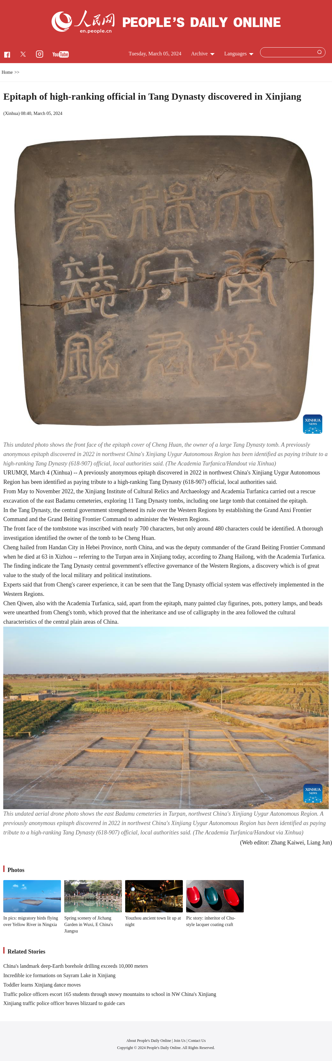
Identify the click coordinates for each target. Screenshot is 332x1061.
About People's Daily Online (148, 1040)
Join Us (180, 1040)
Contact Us (197, 1040)
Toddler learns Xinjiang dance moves (42, 985)
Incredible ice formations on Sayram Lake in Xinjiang (59, 975)
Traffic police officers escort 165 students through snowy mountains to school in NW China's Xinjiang (109, 994)
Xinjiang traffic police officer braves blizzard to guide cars (64, 1003)
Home (7, 72)
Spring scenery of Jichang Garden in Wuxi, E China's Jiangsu (88, 924)
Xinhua (11, 113)
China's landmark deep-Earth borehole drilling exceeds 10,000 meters (75, 966)
